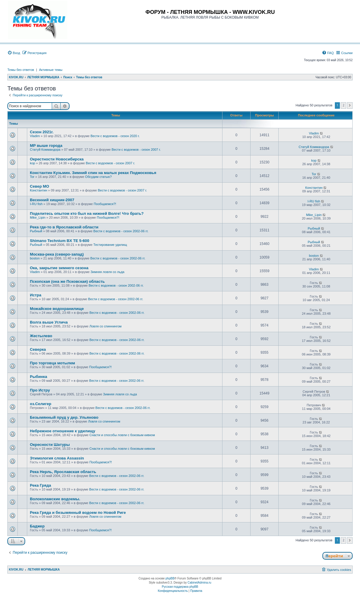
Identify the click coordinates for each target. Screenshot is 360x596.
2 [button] (343, 105)
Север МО (39, 186)
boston (35, 258)
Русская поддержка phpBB (180, 586)
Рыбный (36, 231)
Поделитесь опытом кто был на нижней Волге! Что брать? (87, 213)
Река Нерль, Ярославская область (63, 472)
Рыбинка (38, 376)
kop (32, 163)
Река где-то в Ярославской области (64, 227)
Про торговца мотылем (52, 363)
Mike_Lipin (38, 217)
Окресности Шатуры (50, 444)
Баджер (37, 526)
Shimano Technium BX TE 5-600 (59, 240)
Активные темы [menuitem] (50, 70)
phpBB (170, 578)
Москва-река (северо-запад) (57, 254)
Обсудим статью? (98, 176)
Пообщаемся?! (105, 204)
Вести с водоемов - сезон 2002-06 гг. (120, 231)
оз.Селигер (40, 404)
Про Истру (40, 390)
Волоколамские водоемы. (55, 499)
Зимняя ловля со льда (108, 272)
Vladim (35, 136)
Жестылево (41, 336)
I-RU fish (36, 204)
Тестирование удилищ (110, 244)
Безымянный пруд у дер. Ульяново (64, 417)
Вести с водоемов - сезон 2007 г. (136, 149)
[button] (350, 105)
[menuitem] (13, 52)
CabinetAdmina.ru (199, 582)
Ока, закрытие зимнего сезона (59, 268)
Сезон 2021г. (42, 132)
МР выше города (46, 145)
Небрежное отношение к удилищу (62, 431)
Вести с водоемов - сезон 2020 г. (115, 136)
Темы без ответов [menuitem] (20, 70)
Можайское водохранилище (57, 308)
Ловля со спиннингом (105, 326)
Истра (35, 295)
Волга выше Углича (49, 322)
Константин (38, 190)
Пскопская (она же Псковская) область (67, 281)
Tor (32, 176)
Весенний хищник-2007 (52, 200)
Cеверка (38, 349)
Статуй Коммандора (45, 149)
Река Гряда (40, 485)
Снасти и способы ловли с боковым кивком (122, 435)
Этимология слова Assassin (57, 458)
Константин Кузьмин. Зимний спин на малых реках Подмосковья (93, 172)
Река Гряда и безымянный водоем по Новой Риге (78, 512)
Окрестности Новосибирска (57, 159)
